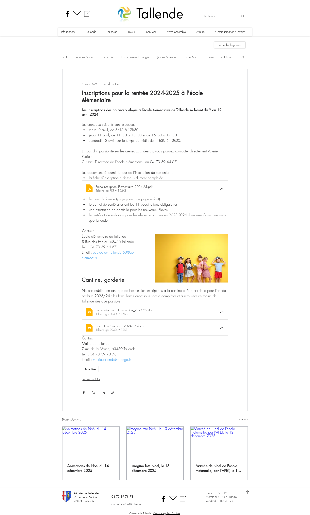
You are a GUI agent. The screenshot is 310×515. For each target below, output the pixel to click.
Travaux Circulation (219, 57)
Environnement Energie (135, 57)
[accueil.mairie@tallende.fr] (132, 504)
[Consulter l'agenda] (229, 45)
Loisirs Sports (191, 57)
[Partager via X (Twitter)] (93, 392)
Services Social (84, 57)
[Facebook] (67, 14)
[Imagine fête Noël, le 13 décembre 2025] (155, 443)
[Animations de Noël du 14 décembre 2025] (90, 443)
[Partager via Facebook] (84, 392)
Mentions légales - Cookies (166, 513)
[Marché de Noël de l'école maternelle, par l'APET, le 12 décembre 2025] (219, 443)
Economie (107, 57)
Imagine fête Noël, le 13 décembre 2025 (150, 468)
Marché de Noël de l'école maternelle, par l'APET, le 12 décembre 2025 (218, 468)
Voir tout (243, 419)
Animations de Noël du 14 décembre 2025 (88, 468)
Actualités (90, 369)
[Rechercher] (218, 16)
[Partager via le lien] (113, 392)
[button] (70, 32)
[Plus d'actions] (225, 83)
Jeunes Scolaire (166, 57)
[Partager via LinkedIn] (103, 392)
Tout (64, 57)
